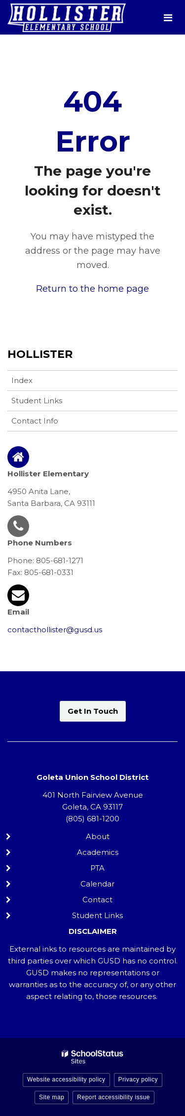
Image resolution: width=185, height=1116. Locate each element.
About (98, 836)
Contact (97, 899)
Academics (97, 852)
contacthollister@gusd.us (54, 629)
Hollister (40, 354)
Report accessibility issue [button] (113, 1097)
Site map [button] (51, 1097)
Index (22, 380)
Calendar (97, 883)
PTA (97, 868)
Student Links (36, 400)
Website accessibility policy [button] (66, 1079)
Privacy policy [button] (138, 1079)
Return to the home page (92, 288)
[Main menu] (167, 17)
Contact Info (34, 420)
